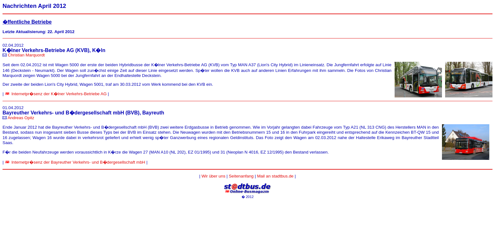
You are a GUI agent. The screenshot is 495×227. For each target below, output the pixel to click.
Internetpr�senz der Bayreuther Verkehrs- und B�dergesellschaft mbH (78, 162)
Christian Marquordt (26, 55)
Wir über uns (213, 176)
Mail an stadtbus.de (275, 176)
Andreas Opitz (21, 117)
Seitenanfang (241, 176)
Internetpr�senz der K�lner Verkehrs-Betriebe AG (59, 93)
